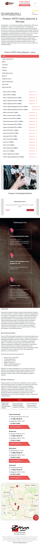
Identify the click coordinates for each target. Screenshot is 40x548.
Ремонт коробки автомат (9, 97)
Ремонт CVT (6, 151)
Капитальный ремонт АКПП (10, 121)
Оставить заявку (15, 423)
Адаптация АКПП (7, 136)
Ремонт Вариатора (8, 148)
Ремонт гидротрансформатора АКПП (12, 106)
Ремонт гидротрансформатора (11, 157)
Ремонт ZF (5, 142)
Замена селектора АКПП (9, 118)
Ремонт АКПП (6, 91)
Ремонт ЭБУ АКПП (7, 130)
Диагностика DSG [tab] (6, 87)
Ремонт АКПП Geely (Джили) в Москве (11, 14)
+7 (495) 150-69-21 (17, 419)
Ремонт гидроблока (8, 154)
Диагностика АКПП (8, 112)
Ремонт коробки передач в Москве (10, 13)
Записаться (32, 91)
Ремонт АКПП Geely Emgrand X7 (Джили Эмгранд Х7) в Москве (18, 405)
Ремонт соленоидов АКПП (10, 124)
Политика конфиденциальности (20, 542)
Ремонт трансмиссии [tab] (7, 59)
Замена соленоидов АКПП (10, 127)
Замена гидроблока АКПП (9, 103)
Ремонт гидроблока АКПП (9, 100)
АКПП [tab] (3, 56)
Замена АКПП (6, 94)
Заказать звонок (24, 5)
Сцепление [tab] (5, 64)
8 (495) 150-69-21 (24, 1)
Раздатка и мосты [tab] (6, 78)
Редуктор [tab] (4, 67)
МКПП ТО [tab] (4, 76)
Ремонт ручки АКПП (8, 133)
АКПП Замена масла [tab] (7, 73)
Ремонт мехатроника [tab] (7, 81)
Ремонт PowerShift (7, 139)
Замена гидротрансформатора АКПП (12, 109)
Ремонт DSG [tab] (5, 84)
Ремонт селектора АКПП (9, 115)
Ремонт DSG (6, 145)
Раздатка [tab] (4, 70)
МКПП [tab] (3, 62)
